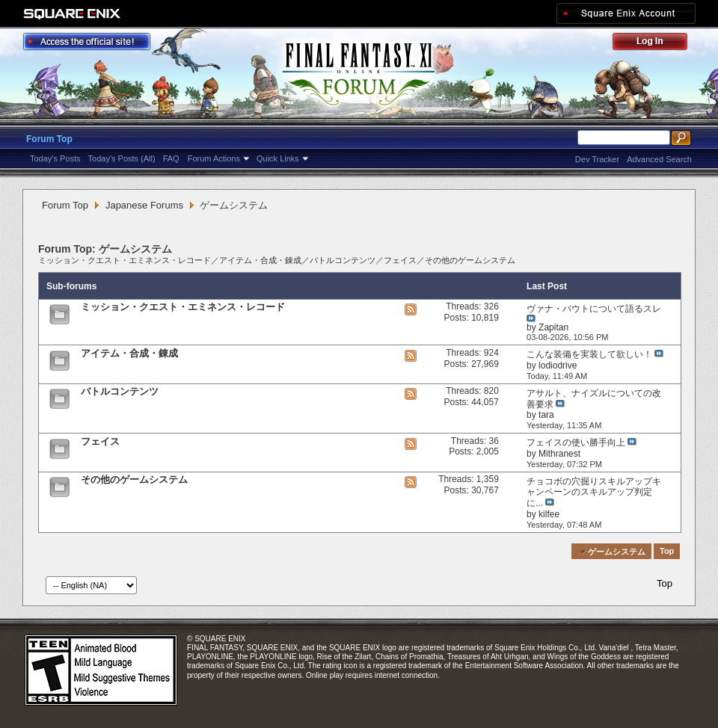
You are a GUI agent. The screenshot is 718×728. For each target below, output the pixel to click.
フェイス (400, 260)
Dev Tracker (597, 159)
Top (667, 551)
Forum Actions (214, 158)
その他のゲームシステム (470, 260)
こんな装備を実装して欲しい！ (589, 354)
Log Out (657, 43)
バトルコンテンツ (342, 260)
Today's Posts (55, 158)
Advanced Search (659, 159)
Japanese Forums (144, 205)
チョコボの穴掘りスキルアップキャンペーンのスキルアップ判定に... (594, 492)
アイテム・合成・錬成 (260, 260)
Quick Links (278, 158)
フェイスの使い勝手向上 (576, 442)
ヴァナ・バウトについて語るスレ (594, 308)
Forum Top (49, 139)
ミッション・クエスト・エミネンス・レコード (124, 260)
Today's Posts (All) (122, 158)
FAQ (171, 158)
